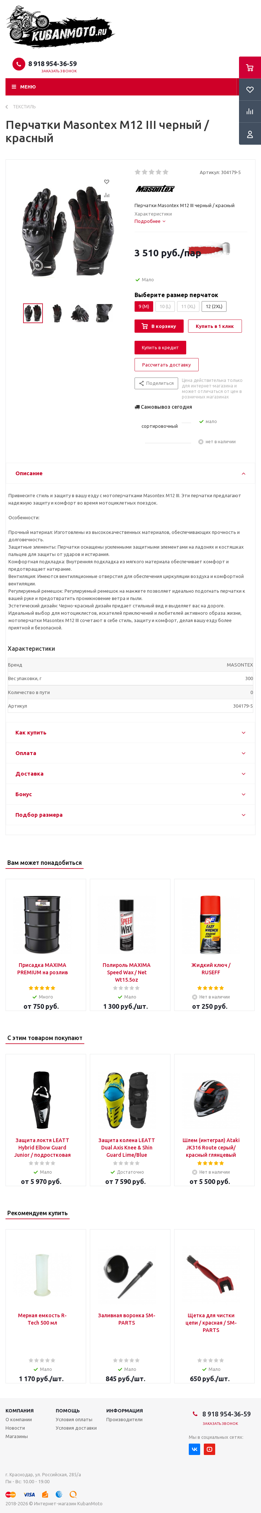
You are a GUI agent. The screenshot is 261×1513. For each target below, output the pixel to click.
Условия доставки (76, 1427)
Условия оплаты (74, 1419)
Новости (15, 1427)
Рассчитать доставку (166, 364)
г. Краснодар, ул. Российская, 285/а (43, 1474)
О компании (18, 1419)
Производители (124, 1419)
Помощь (68, 1410)
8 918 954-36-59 (52, 63)
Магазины (16, 1436)
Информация (124, 1410)
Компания (19, 1410)
